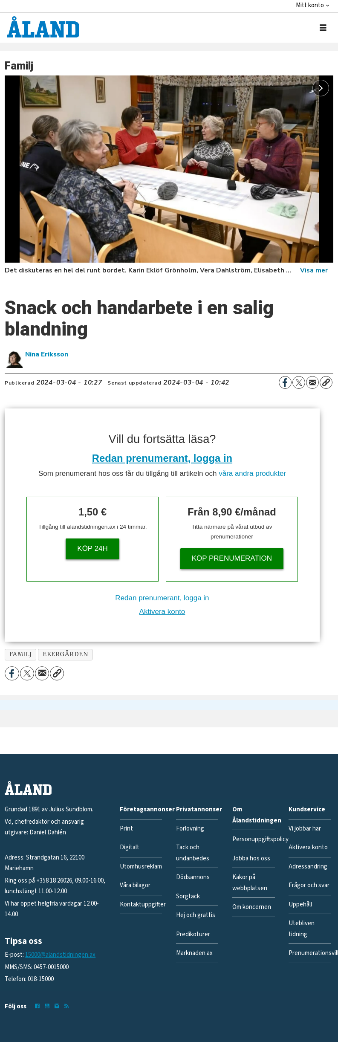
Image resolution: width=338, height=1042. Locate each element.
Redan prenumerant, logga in (162, 458)
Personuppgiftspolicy (260, 839)
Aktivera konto (162, 612)
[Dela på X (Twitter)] (298, 382)
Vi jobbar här (305, 828)
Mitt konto (310, 5)
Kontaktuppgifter (143, 904)
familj (20, 654)
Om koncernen (251, 907)
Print (126, 828)
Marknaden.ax (194, 953)
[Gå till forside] (43, 27)
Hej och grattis (195, 915)
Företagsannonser (147, 809)
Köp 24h (92, 548)
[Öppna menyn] (323, 28)
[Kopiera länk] (326, 382)
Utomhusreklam (141, 866)
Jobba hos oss (251, 858)
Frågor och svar (309, 885)
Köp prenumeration (232, 558)
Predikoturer (193, 934)
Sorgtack (188, 896)
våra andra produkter (252, 473)
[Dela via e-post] (312, 382)
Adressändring (308, 866)
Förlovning (190, 828)
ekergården (65, 654)
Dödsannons (193, 877)
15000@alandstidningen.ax (60, 954)
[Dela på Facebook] (285, 382)
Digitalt (129, 847)
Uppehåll (300, 904)
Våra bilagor (135, 885)
